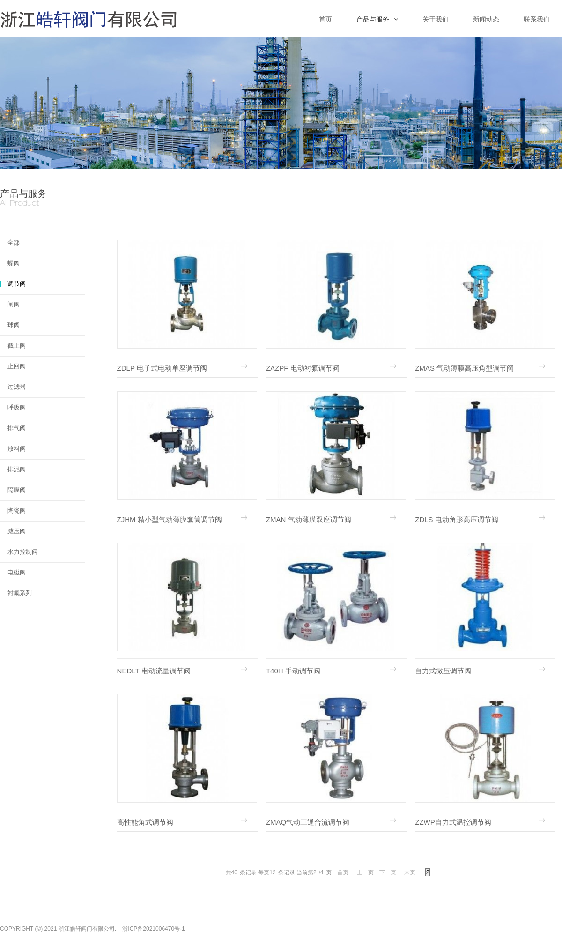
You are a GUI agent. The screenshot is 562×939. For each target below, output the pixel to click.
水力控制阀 (22, 551)
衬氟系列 (19, 592)
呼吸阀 (16, 407)
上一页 (365, 872)
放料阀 (16, 448)
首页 (342, 872)
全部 (13, 242)
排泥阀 (16, 469)
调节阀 (16, 283)
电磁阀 (16, 572)
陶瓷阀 (16, 510)
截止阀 (16, 345)
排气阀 (16, 428)
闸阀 (13, 304)
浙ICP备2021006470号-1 (153, 928)
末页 (409, 872)
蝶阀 (13, 263)
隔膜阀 (16, 489)
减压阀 (16, 531)
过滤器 (16, 386)
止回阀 (16, 366)
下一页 (387, 872)
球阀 (13, 324)
